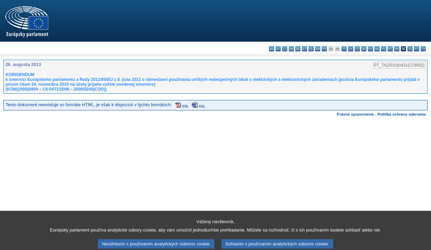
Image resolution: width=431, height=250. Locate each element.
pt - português (390, 48)
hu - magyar (363, 48)
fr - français (324, 48)
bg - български (271, 48)
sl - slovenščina (410, 48)
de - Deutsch (298, 48)
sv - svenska (423, 48)
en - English (317, 48)
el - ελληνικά (311, 48)
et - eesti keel (304, 48)
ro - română (396, 48)
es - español (278, 48)
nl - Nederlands (377, 48)
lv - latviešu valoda (350, 48)
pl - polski (383, 48)
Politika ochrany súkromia (402, 114)
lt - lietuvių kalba (357, 48)
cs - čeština (284, 48)
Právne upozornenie (355, 114)
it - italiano (344, 48)
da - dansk (291, 48)
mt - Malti (370, 48)
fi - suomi (416, 48)
